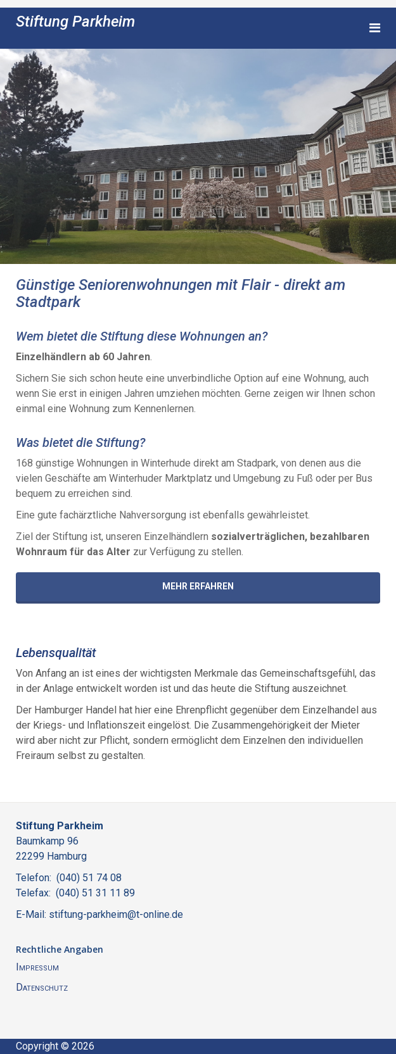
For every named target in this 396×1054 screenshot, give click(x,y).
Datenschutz (42, 987)
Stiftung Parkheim (75, 21)
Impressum (37, 967)
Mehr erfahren (198, 586)
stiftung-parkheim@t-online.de (116, 914)
